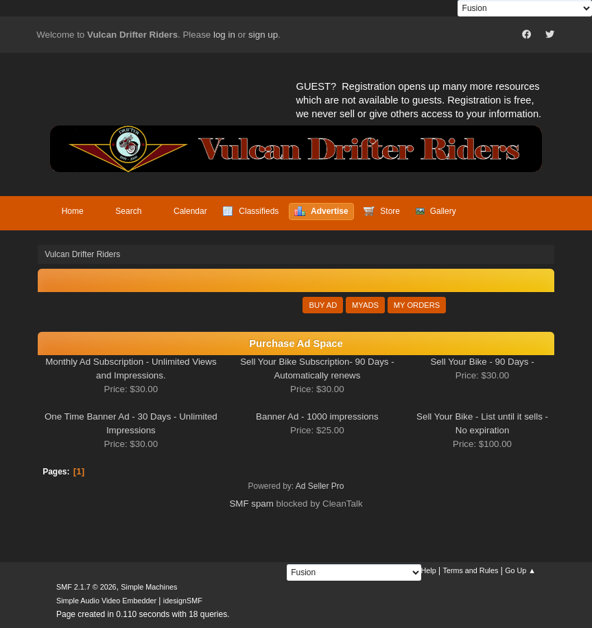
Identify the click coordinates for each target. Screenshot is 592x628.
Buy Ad (323, 305)
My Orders (417, 305)
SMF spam (251, 503)
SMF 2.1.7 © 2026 (86, 587)
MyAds (365, 305)
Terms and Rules (471, 570)
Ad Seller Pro (320, 486)
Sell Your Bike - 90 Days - (482, 362)
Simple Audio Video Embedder (106, 600)
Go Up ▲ (520, 570)
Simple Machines (149, 587)
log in (224, 34)
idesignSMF (182, 600)
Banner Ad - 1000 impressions (317, 416)
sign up (263, 34)
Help (428, 570)
